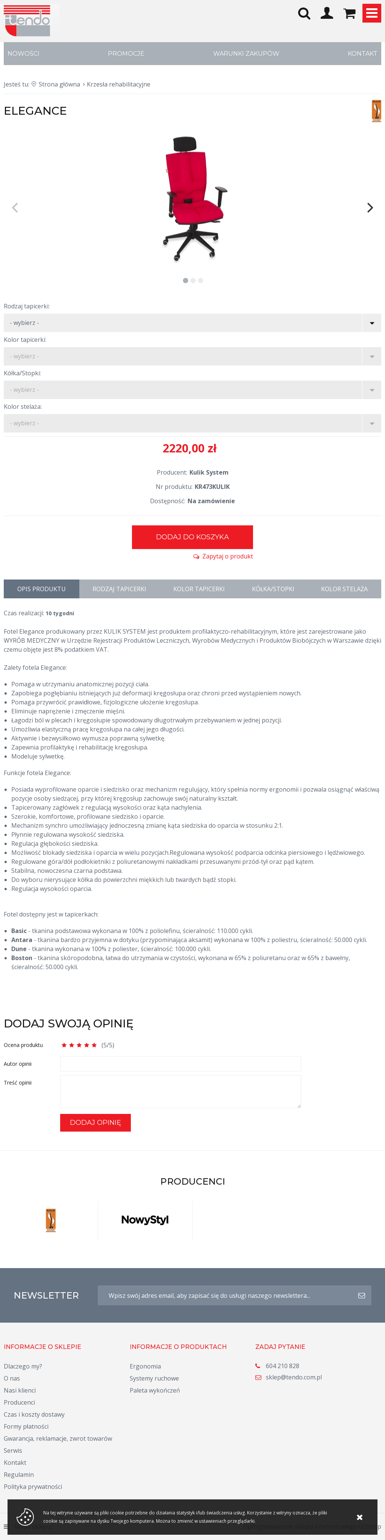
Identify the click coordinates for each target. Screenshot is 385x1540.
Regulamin (19, 1474)
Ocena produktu (23, 1044)
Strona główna (59, 84)
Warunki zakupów (246, 53)
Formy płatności (26, 1426)
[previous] (16, 208)
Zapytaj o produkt (227, 556)
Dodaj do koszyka (192, 537)
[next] (369, 208)
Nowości (23, 53)
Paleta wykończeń (155, 1390)
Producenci (19, 1402)
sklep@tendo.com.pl (294, 1377)
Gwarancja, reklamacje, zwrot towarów (58, 1438)
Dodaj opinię (95, 1122)
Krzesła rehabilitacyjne (118, 84)
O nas (12, 1378)
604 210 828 (282, 1366)
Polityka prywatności (33, 1486)
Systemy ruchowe (154, 1378)
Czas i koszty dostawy (34, 1414)
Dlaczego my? (23, 1366)
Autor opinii (18, 1063)
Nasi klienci (20, 1390)
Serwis (13, 1450)
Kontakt (362, 53)
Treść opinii (18, 1082)
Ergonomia (145, 1366)
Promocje (126, 53)
